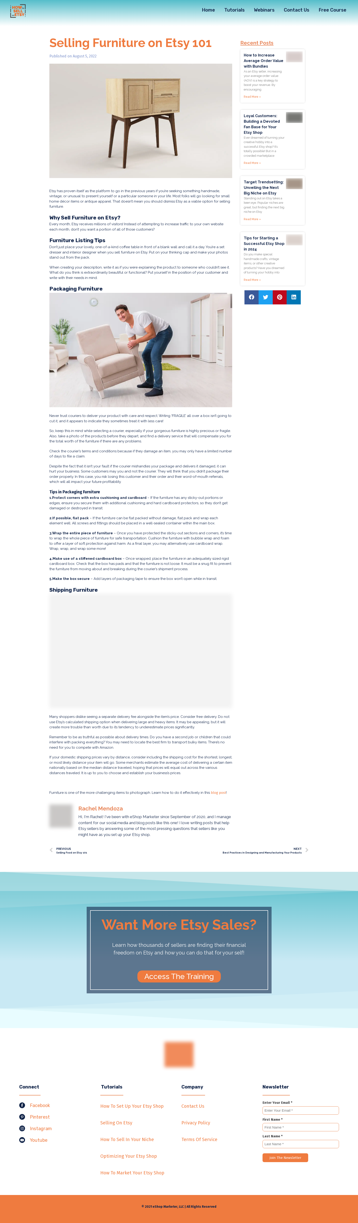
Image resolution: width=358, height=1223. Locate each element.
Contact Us (296, 10)
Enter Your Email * (277, 1103)
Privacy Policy (195, 1123)
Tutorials (234, 10)
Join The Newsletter (285, 1158)
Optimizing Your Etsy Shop (128, 1156)
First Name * (273, 1119)
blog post (218, 793)
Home (208, 10)
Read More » (252, 96)
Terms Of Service (199, 1139)
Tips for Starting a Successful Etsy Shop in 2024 (264, 243)
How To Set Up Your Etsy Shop (132, 1106)
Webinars (264, 10)
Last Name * (273, 1136)
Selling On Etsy (116, 1123)
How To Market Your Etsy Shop (132, 1173)
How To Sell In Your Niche (127, 1139)
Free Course (332, 10)
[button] (179, 976)
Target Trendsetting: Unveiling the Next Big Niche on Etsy (264, 187)
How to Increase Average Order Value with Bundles (263, 61)
